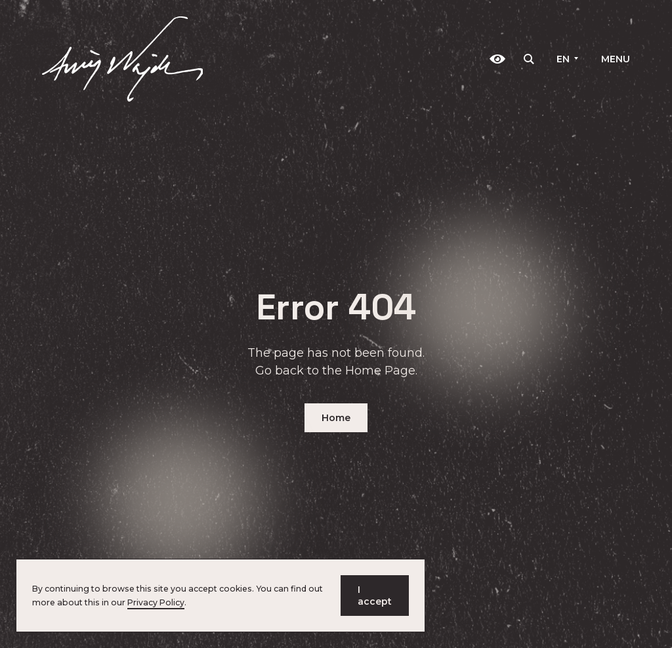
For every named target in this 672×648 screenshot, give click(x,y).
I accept (375, 595)
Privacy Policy (155, 602)
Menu (615, 59)
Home (336, 418)
